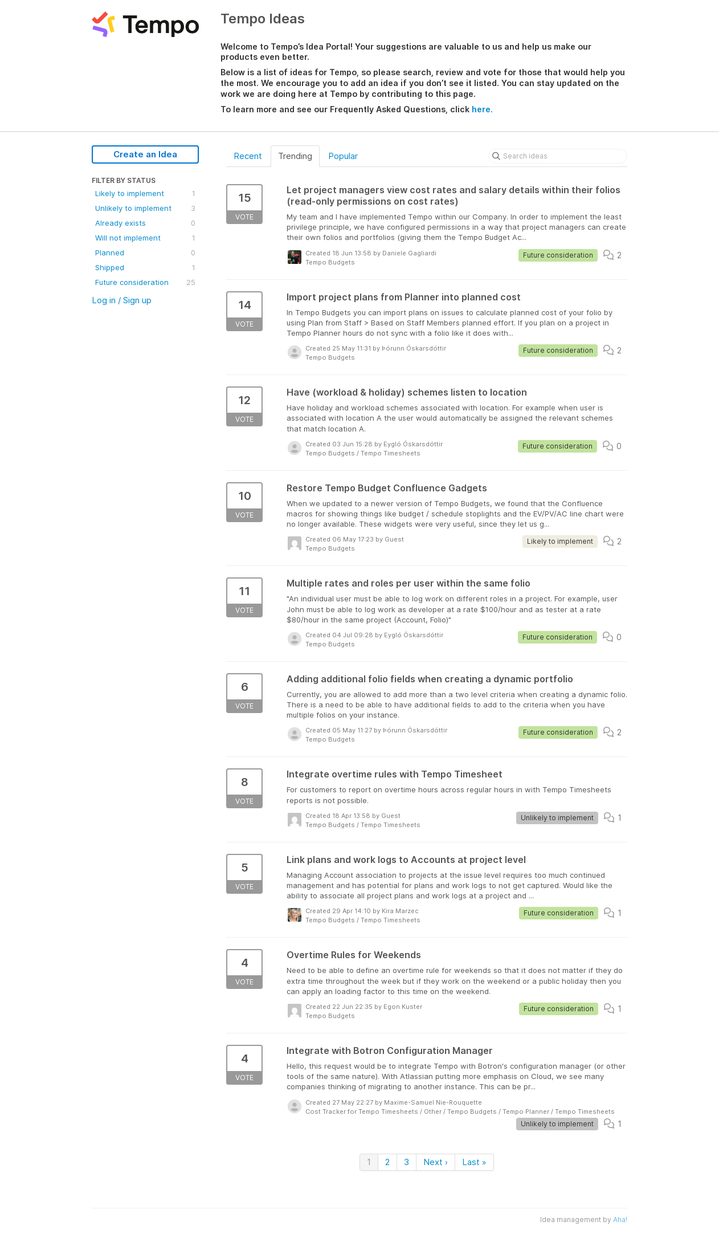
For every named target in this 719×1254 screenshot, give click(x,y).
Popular (343, 155)
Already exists (145, 223)
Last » (474, 1162)
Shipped (145, 267)
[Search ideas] (557, 156)
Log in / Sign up (122, 300)
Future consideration (145, 282)
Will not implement (145, 237)
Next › (435, 1162)
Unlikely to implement (145, 208)
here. (482, 109)
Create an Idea (145, 154)
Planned (145, 252)
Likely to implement (145, 193)
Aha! (620, 1219)
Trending (295, 155)
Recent (248, 155)
